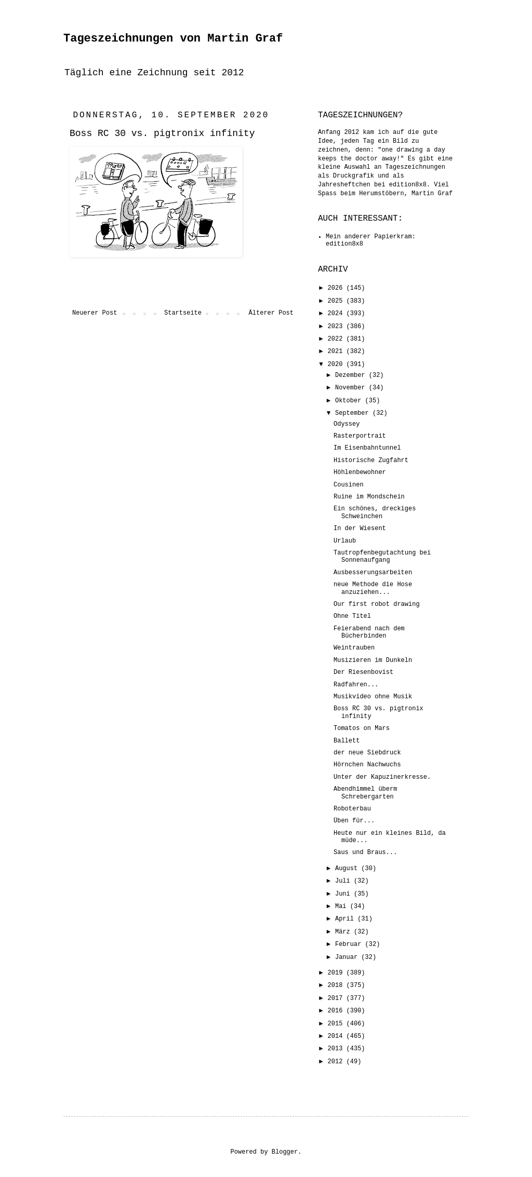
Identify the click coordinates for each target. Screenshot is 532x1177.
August (348, 868)
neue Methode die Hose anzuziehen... (373, 588)
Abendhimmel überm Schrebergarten (365, 793)
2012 (337, 1061)
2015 (337, 1023)
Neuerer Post (94, 313)
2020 (337, 364)
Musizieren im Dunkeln (373, 660)
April (346, 919)
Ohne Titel (352, 616)
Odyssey (347, 424)
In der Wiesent (360, 528)
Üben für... (354, 820)
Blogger (285, 1152)
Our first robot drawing (377, 604)
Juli (344, 881)
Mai (342, 906)
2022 (337, 339)
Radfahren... (356, 684)
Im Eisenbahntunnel (367, 448)
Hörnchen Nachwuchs (367, 764)
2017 (337, 998)
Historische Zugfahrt (371, 460)
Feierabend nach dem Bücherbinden (369, 632)
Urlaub (345, 541)
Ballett (347, 741)
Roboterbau (352, 809)
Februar (350, 944)
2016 (337, 1010)
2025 (337, 301)
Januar (348, 957)
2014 (337, 1036)
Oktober (350, 400)
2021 (337, 351)
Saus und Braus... (365, 852)
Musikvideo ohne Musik (373, 696)
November (352, 387)
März (344, 932)
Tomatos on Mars (362, 728)
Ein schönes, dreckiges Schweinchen (375, 512)
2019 (337, 973)
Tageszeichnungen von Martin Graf (173, 38)
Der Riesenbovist (363, 672)
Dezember (352, 375)
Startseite (183, 313)
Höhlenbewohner (360, 472)
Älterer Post (271, 313)
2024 (337, 313)
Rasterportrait (360, 436)
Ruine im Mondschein (369, 496)
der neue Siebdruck (367, 752)
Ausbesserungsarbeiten (373, 572)
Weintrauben (354, 648)
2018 (337, 985)
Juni (344, 894)
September (354, 413)
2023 (337, 326)
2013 (337, 1048)
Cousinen (349, 485)
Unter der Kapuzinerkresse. (382, 777)
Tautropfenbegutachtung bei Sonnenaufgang (382, 556)
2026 (337, 288)
